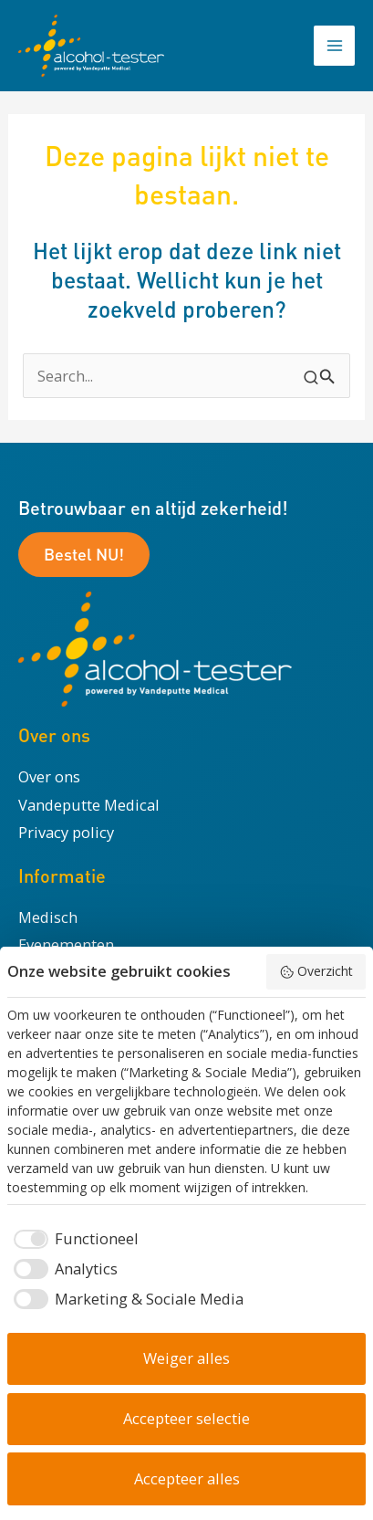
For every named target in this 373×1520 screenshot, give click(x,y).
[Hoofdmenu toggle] (334, 46)
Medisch (48, 917)
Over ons (49, 776)
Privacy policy (66, 832)
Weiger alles (186, 1357)
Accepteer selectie (186, 1418)
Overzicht (316, 971)
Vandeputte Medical (89, 804)
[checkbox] (73, 1239)
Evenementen (66, 944)
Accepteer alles (187, 1478)
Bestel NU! (84, 553)
